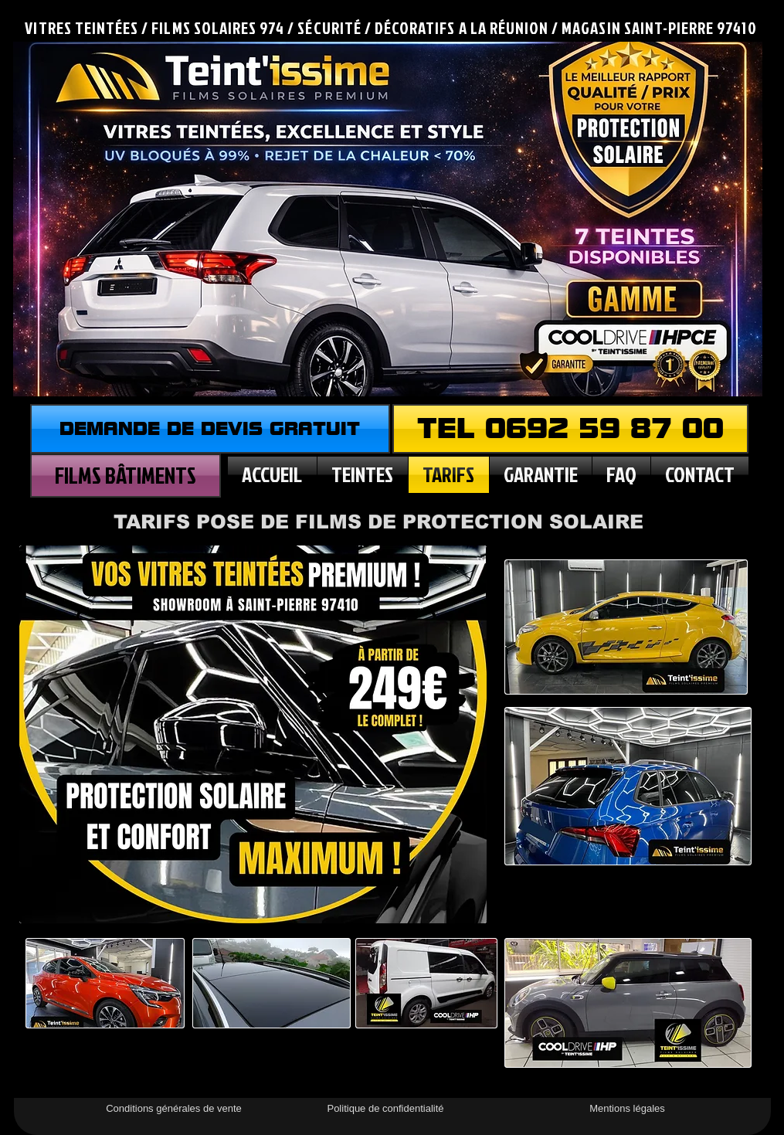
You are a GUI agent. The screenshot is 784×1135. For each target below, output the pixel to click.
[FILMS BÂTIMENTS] (125, 476)
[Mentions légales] (627, 1109)
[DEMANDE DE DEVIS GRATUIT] (210, 429)
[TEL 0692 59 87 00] (570, 429)
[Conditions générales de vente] (174, 1109)
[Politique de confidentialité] (385, 1109)
